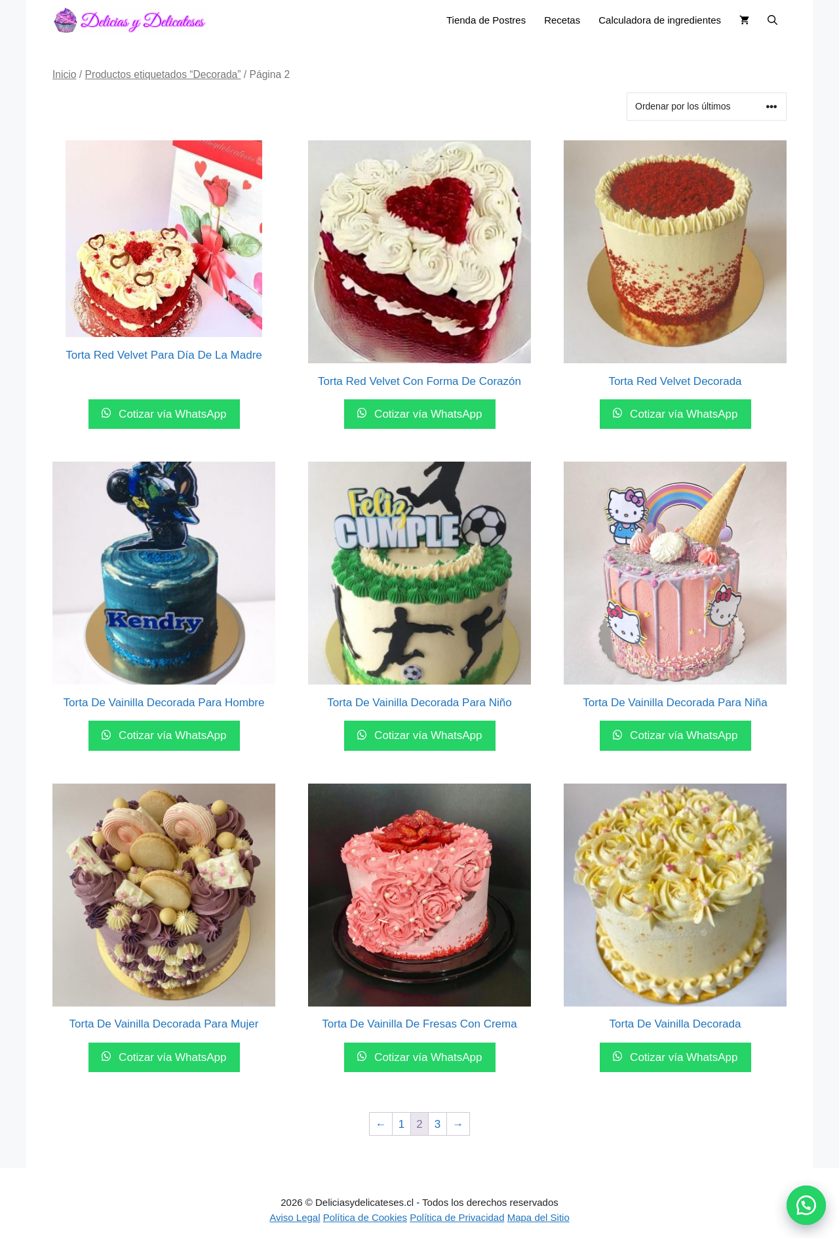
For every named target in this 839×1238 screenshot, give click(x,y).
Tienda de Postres (486, 20)
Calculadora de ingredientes (659, 20)
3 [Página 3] (437, 1124)
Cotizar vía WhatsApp (170, 414)
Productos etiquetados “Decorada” (163, 74)
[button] (806, 1205)
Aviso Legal (294, 1217)
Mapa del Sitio (538, 1217)
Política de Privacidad (457, 1217)
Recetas (562, 20)
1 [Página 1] (401, 1124)
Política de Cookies (365, 1217)
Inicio (64, 74)
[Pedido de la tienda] (707, 106)
